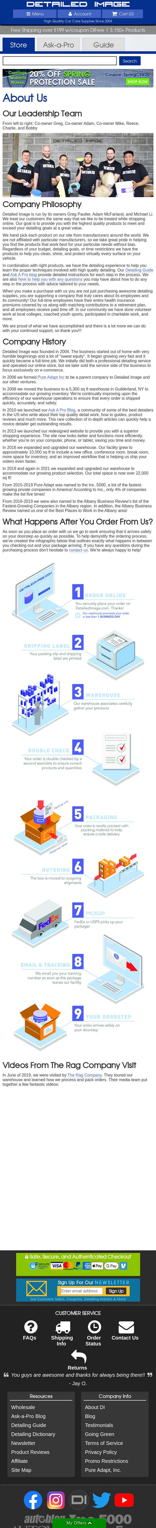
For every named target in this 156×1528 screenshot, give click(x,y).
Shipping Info (62, 1336)
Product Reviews (30, 1452)
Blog (90, 1416)
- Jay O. (78, 1383)
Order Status (93, 1336)
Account (79, 14)
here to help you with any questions (50, 279)
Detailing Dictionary (33, 1434)
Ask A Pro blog (23, 275)
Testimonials (99, 1425)
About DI (95, 1407)
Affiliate (19, 1461)
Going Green (99, 1434)
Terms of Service (104, 1443)
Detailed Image (78, 5)
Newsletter (23, 1443)
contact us (78, 550)
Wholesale (23, 1407)
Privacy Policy (101, 1452)
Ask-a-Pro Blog (28, 1416)
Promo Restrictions (106, 1461)
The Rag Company (85, 1075)
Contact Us (125, 1333)
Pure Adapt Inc (51, 377)
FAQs (30, 1333)
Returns (77, 1363)
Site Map (21, 1470)
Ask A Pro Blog (61, 410)
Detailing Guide (139, 270)
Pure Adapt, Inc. (103, 1470)
